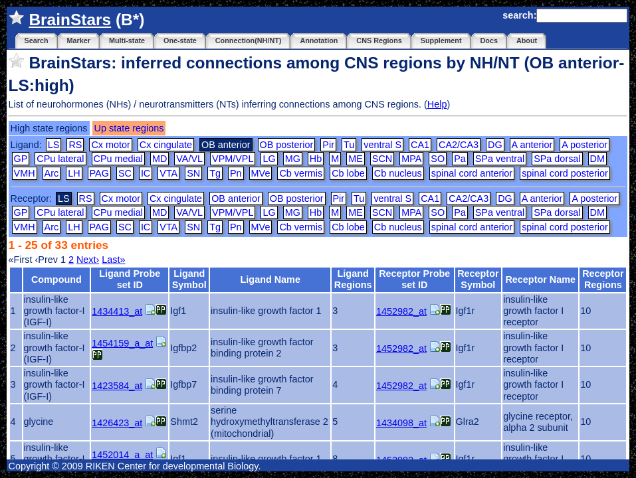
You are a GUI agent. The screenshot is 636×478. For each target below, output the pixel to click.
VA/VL (189, 158)
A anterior (532, 144)
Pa (460, 158)
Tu (349, 144)
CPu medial (118, 158)
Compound (56, 279)
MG (292, 158)
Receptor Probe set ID (414, 279)
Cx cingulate (166, 144)
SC (125, 173)
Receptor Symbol (477, 279)
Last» (113, 259)
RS (75, 144)
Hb (316, 158)
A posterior (584, 144)
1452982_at (401, 311)
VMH (24, 173)
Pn (236, 173)
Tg (215, 173)
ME (355, 158)
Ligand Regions (353, 279)
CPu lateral (60, 158)
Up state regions (129, 128)
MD (159, 158)
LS (54, 144)
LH (74, 173)
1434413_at (117, 311)
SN (193, 173)
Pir (328, 144)
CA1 (420, 144)
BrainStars (70, 20)
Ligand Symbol (189, 279)
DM (597, 158)
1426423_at (117, 423)
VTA (168, 173)
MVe (260, 173)
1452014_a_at (122, 454)
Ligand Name (270, 279)
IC (145, 173)
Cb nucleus (398, 173)
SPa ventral (499, 158)
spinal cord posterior (565, 173)
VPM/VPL (232, 158)
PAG (99, 173)
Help (437, 104)
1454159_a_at (122, 343)
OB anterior (236, 198)
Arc (52, 173)
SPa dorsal (557, 158)
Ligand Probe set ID (129, 279)
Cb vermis (300, 173)
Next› (87, 259)
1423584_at (117, 385)
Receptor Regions (602, 279)
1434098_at (401, 423)
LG (269, 158)
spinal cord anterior (471, 173)
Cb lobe (348, 173)
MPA (411, 158)
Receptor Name (540, 279)
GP (21, 158)
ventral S (382, 144)
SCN (382, 158)
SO (438, 158)
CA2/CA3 (458, 144)
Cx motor (110, 144)
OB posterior (287, 144)
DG (495, 144)
